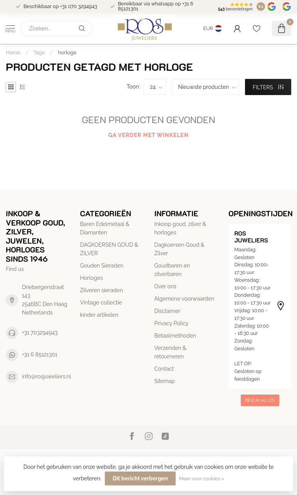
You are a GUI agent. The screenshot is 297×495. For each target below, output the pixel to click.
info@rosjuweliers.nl (46, 376)
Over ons (165, 286)
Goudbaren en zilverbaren (172, 270)
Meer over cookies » (201, 479)
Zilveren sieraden (101, 290)
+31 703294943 (40, 332)
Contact (164, 369)
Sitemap (164, 381)
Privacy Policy (171, 323)
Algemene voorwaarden (184, 299)
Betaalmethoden (175, 336)
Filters (268, 87)
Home (13, 52)
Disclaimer (167, 311)
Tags (39, 52)
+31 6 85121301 (39, 354)
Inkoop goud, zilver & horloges (180, 228)
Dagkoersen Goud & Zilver (179, 249)
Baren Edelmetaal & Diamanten (104, 228)
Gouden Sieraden (102, 266)
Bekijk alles (260, 400)
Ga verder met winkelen (148, 135)
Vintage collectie (101, 302)
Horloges (91, 278)
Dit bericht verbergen (140, 478)
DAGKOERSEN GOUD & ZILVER (109, 249)
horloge (67, 52)
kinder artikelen (99, 315)
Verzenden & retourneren (170, 352)
